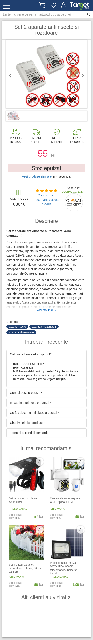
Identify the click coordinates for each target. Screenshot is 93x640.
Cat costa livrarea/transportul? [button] (31, 354)
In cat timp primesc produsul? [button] (30, 402)
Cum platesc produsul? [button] (26, 392)
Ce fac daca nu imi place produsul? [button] (34, 412)
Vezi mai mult (46, 310)
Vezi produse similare (37, 176)
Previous (12, 75)
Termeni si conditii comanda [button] (29, 433)
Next (80, 75)
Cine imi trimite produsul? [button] (27, 423)
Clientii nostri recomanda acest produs (46, 199)
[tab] (46, 354)
